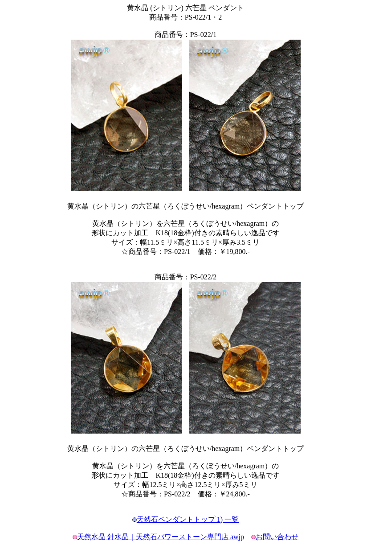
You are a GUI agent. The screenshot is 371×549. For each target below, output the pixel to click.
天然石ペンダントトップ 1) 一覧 (188, 519)
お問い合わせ (277, 537)
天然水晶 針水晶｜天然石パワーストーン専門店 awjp (160, 537)
